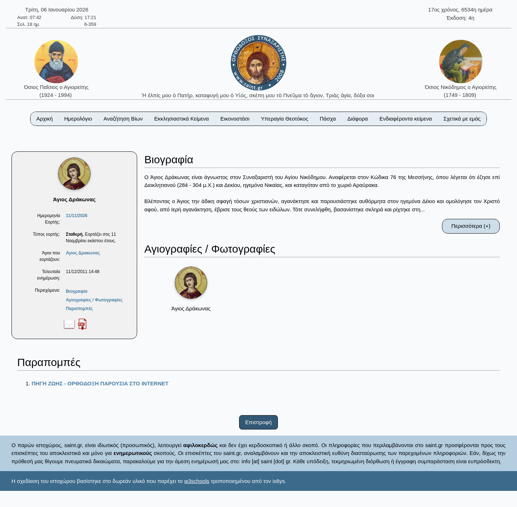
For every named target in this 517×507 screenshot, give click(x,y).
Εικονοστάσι (235, 119)
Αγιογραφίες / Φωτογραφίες (94, 299)
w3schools (196, 481)
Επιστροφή (258, 422)
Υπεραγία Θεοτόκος (284, 119)
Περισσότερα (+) (470, 226)
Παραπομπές (79, 308)
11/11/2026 (76, 215)
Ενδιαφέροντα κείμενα (405, 119)
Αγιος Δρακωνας (83, 252)
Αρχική (44, 119)
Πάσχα (328, 119)
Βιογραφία (76, 291)
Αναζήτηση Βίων (123, 119)
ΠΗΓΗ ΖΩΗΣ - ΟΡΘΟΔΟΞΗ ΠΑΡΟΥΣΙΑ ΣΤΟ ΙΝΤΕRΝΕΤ (100, 383)
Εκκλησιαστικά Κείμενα (181, 119)
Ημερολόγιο (78, 119)
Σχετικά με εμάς (462, 119)
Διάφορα (357, 119)
